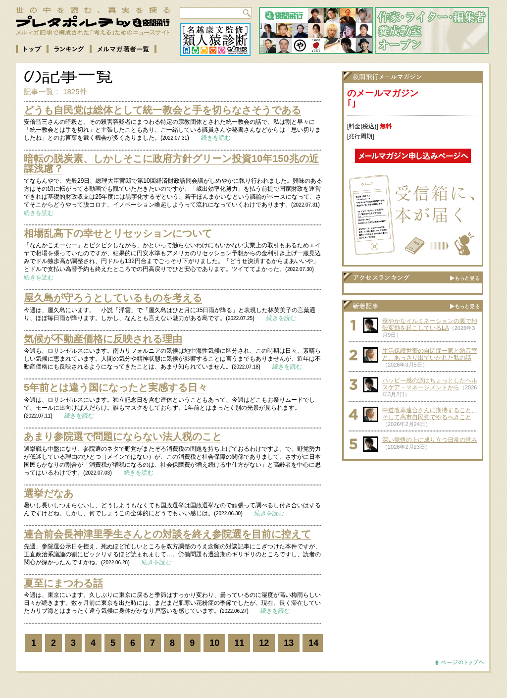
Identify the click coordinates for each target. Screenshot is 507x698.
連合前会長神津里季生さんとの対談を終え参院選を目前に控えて (167, 534)
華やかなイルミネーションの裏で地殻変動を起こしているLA (429, 324)
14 (313, 643)
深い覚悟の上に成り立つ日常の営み (429, 439)
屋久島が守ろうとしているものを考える (113, 297)
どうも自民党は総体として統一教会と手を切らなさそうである (162, 110)
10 (214, 643)
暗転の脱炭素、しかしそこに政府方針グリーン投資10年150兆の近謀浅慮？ (171, 163)
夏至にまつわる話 (63, 583)
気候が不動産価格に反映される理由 (103, 338)
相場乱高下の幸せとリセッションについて (118, 233)
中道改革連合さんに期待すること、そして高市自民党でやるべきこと (429, 414)
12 (264, 643)
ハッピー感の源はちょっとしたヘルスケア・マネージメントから (429, 384)
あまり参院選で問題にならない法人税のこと (123, 436)
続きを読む (216, 137)
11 (239, 643)
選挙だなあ (48, 493)
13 (289, 643)
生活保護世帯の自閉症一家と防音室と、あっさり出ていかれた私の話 (429, 354)
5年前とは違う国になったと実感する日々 (115, 387)
